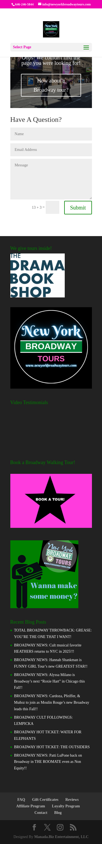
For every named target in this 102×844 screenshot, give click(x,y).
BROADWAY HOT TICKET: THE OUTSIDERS (52, 747)
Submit (78, 208)
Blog (57, 813)
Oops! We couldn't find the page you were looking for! (51, 60)
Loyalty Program (66, 806)
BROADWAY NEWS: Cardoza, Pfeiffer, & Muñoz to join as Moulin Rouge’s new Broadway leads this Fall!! (51, 702)
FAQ (21, 800)
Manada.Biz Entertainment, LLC (61, 837)
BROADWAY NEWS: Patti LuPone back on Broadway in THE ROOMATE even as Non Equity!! (48, 761)
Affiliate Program (30, 806)
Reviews (72, 800)
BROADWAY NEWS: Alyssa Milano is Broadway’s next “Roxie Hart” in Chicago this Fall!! (49, 681)
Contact (40, 813)
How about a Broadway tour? (50, 85)
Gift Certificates (45, 800)
